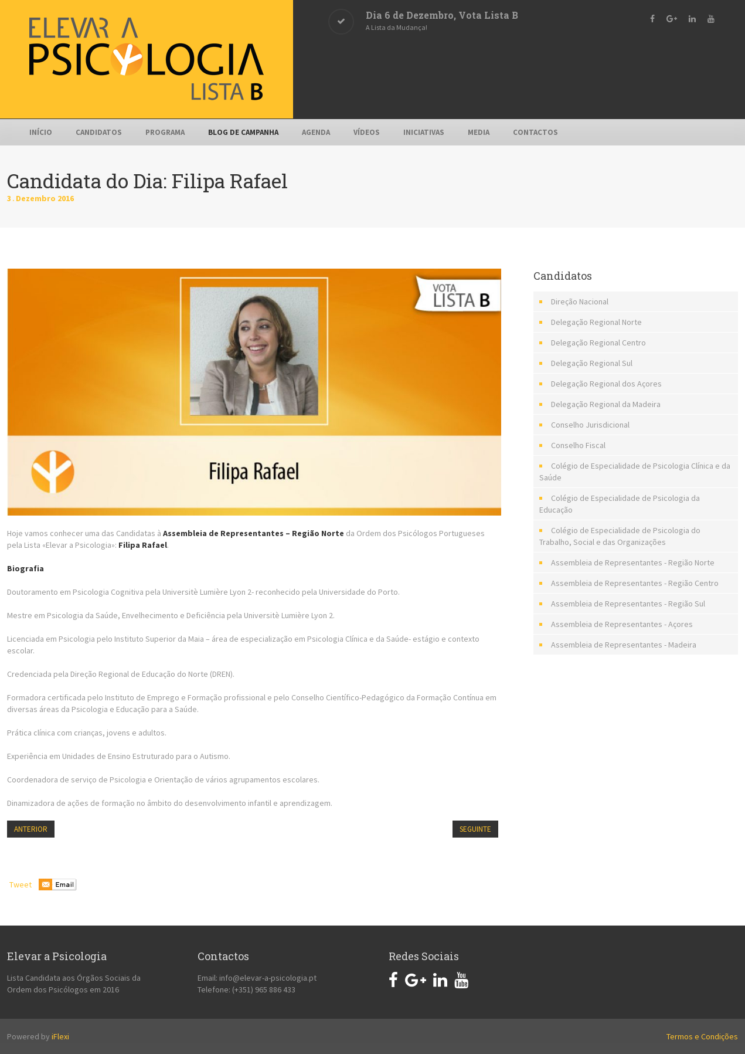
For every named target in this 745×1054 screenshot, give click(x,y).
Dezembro (36, 198)
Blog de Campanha (243, 132)
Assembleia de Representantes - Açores (622, 624)
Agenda (316, 132)
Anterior (30, 829)
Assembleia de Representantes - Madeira (623, 644)
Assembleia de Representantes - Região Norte (633, 562)
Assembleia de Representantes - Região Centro (635, 583)
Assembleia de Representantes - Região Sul (628, 603)
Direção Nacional (579, 301)
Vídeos (366, 132)
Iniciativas (423, 132)
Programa (165, 132)
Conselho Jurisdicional (590, 424)
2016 (65, 198)
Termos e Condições (702, 1036)
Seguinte (475, 829)
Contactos (535, 132)
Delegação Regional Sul (591, 363)
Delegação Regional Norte (596, 322)
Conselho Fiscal (578, 445)
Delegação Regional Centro (598, 342)
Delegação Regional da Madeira (606, 404)
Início (40, 132)
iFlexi (60, 1036)
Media (478, 132)
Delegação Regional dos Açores (606, 383)
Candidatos (99, 132)
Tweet (20, 884)
